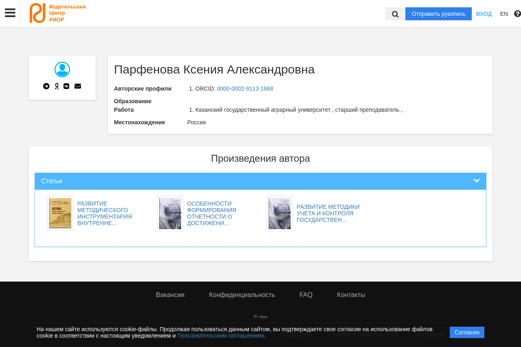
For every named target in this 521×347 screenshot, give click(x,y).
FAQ (306, 294)
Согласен (467, 332)
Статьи (51, 181)
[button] (10, 13)
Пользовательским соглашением (220, 335)
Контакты (351, 294)
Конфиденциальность (242, 294)
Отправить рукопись (439, 14)
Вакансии (170, 294)
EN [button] (504, 14)
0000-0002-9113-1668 (245, 88)
